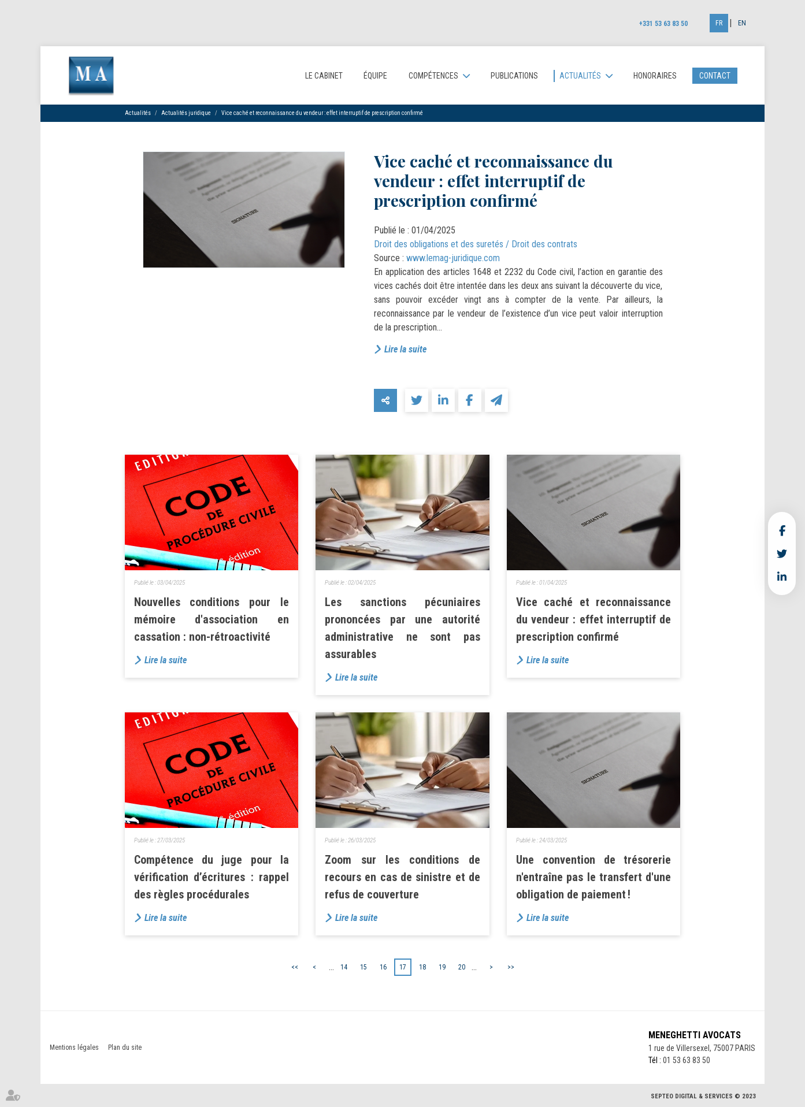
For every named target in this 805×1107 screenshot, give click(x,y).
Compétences (433, 75)
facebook (782, 530)
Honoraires (655, 75)
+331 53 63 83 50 (663, 24)
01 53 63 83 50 (686, 1060)
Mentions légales (74, 1047)
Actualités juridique (186, 113)
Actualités (580, 75)
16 (383, 967)
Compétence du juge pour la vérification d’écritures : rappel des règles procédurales (212, 877)
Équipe (375, 75)
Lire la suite (405, 349)
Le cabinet (324, 75)
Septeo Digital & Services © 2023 (703, 1096)
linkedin (782, 576)
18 (422, 967)
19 (442, 967)
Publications (514, 75)
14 (343, 967)
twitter (782, 553)
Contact (714, 75)
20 (461, 967)
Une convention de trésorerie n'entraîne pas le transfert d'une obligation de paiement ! (594, 877)
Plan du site (125, 1047)
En (742, 23)
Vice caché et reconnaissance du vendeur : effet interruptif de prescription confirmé (322, 113)
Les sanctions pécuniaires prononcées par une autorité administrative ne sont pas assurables (402, 628)
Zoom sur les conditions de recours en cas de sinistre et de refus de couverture (402, 877)
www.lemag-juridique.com (453, 257)
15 (363, 967)
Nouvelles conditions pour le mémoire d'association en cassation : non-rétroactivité (212, 619)
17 (402, 967)
